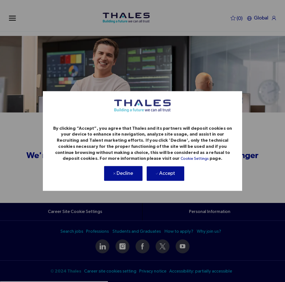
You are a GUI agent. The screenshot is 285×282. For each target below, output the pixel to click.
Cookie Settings (195, 159)
